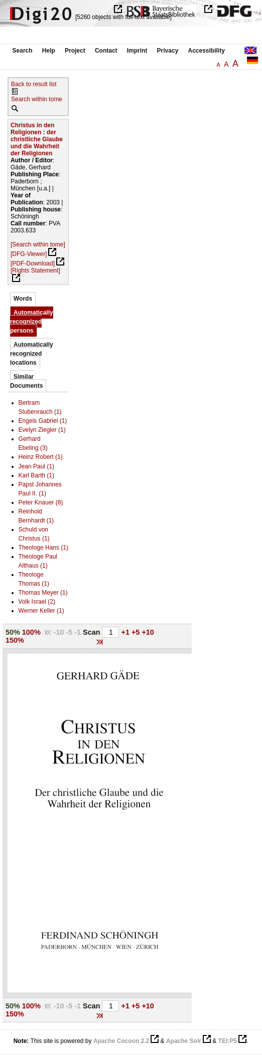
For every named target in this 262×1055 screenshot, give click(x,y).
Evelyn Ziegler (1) (42, 429)
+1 (126, 632)
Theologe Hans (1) (43, 547)
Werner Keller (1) (41, 610)
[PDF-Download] (33, 263)
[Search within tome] (38, 244)
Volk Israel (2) (37, 601)
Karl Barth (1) (36, 475)
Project (75, 50)
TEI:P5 (227, 1040)
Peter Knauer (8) (41, 502)
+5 (137, 632)
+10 (148, 632)
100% (31, 632)
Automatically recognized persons (31, 321)
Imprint (137, 50)
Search (23, 50)
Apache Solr (183, 1040)
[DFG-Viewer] (29, 253)
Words (23, 298)
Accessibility (206, 50)
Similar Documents (26, 381)
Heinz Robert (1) (41, 456)
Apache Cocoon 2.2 (121, 1040)
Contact (106, 50)
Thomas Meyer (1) (43, 592)
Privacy (168, 50)
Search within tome (36, 99)
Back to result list (34, 84)
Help (48, 50)
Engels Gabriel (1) (43, 420)
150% (15, 640)
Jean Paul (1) (36, 466)
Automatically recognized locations (31, 353)
